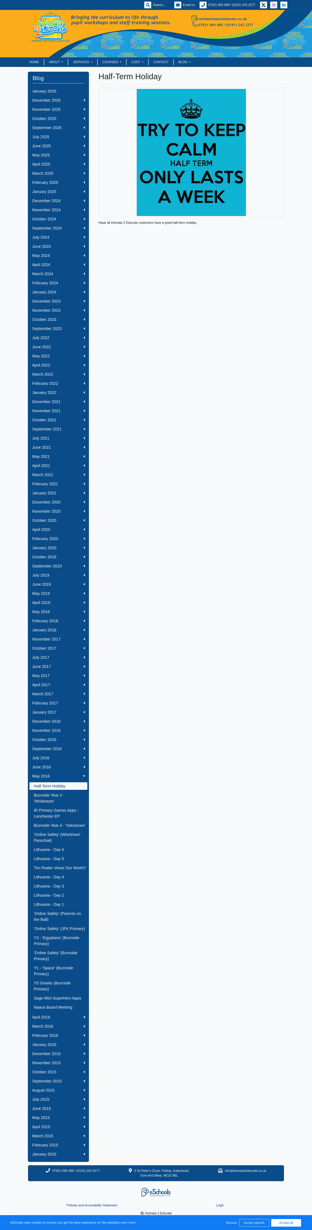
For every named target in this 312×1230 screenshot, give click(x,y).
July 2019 (58, 575)
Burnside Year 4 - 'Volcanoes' (59, 825)
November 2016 (58, 730)
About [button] (55, 62)
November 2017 (58, 639)
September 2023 (58, 328)
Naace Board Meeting (53, 1007)
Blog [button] (183, 62)
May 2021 (58, 456)
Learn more (127, 1222)
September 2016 (58, 749)
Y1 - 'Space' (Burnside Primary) (53, 971)
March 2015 (58, 1136)
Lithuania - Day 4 (49, 877)
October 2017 (58, 648)
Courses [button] (110, 62)
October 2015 (58, 1072)
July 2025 (58, 137)
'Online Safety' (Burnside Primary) (55, 956)
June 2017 (58, 666)
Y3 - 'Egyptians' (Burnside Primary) (56, 941)
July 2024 (58, 237)
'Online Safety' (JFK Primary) (59, 928)
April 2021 (58, 465)
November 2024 (58, 210)
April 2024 (58, 264)
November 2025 (58, 109)
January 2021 (58, 493)
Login (220, 1205)
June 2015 (58, 1108)
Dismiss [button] (231, 1222)
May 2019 (58, 593)
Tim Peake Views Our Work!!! (60, 868)
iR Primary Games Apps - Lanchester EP (56, 813)
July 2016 (58, 758)
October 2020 (58, 520)
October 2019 (58, 557)
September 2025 (58, 127)
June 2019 (58, 584)
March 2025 (58, 173)
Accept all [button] (286, 1222)
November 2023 (58, 310)
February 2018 (58, 621)
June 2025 (58, 146)
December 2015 (58, 1054)
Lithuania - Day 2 (49, 895)
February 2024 (58, 283)
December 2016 (58, 721)
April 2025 (58, 164)
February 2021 (58, 484)
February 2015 (58, 1145)
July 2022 (58, 338)
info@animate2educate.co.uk (245, 1170)
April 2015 (58, 1127)
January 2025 (58, 191)
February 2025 (58, 182)
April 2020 (58, 529)
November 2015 (58, 1063)
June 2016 (58, 767)
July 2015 (58, 1099)
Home (34, 62)
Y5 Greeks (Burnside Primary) (52, 986)
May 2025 (58, 155)
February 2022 (58, 383)
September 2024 (58, 228)
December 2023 (58, 301)
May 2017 (58, 675)
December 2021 (58, 401)
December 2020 (58, 502)
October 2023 (58, 319)
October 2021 (58, 420)
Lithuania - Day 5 (49, 859)
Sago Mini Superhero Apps (57, 998)
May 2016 (59, 776)
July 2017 (58, 657)
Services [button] (81, 62)
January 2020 (58, 548)
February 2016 (58, 1035)
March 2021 (58, 475)
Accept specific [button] (254, 1222)
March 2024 (58, 274)
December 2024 (58, 201)
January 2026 (44, 91)
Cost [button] (136, 62)
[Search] (161, 5)
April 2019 (58, 602)
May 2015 (58, 1117)
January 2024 (58, 292)
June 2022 (58, 347)
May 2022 (58, 356)
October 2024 (58, 219)
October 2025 (58, 118)
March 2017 (58, 694)
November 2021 (58, 411)
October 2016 (58, 739)
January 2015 (58, 1154)
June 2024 (58, 246)
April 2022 (58, 365)
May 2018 (58, 612)
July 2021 (58, 438)
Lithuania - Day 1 (49, 904)
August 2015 (58, 1090)
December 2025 (58, 100)
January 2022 (58, 392)
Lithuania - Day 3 (49, 886)
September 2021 (58, 429)
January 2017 (58, 712)
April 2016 (58, 1017)
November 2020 (58, 511)
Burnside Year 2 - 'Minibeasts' (49, 798)
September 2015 (58, 1081)
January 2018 (58, 630)
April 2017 (58, 685)
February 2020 (58, 538)
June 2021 (58, 447)
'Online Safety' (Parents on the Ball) (57, 916)
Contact (161, 62)
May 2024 (58, 255)
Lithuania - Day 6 (49, 849)
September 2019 (58, 566)
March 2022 (58, 374)
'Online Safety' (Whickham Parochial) (57, 837)
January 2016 (58, 1044)
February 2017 (58, 703)
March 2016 (58, 1026)
